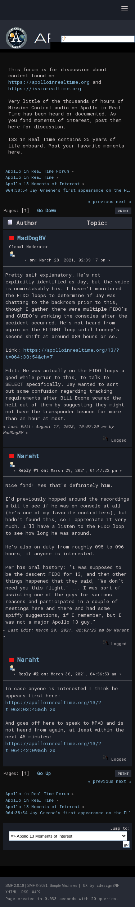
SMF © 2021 (37, 886)
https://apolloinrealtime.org (49, 82)
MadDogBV (31, 238)
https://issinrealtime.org (44, 88)
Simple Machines (63, 886)
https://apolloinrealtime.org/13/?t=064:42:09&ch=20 (53, 746)
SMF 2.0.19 (14, 886)
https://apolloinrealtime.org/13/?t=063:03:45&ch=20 (53, 705)
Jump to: (120, 828)
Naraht (28, 456)
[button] (124, 9)
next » (123, 201)
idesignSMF (107, 885)
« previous (100, 201)
